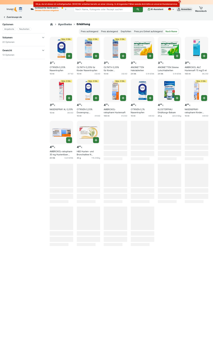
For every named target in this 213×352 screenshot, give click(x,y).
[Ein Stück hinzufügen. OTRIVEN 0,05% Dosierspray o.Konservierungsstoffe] (96, 98)
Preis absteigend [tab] (109, 31)
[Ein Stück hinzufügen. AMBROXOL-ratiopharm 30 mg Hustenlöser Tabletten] (69, 140)
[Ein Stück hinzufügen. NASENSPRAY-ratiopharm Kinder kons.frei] (204, 98)
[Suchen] (138, 9)
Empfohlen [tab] (126, 31)
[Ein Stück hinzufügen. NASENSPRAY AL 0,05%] (69, 98)
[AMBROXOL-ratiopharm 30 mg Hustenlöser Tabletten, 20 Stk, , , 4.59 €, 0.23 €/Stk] (61, 132)
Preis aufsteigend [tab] (89, 31)
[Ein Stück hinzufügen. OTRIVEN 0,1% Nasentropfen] (150, 98)
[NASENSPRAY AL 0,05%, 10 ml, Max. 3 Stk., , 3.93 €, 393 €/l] (61, 90)
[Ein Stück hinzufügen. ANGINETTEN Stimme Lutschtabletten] (177, 56)
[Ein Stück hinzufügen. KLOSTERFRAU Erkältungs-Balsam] (177, 98)
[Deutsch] (171, 9)
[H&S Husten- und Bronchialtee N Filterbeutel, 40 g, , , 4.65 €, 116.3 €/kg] (88, 132)
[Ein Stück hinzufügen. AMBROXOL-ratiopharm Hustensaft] (123, 98)
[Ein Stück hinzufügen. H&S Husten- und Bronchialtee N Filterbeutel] (96, 140)
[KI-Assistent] (155, 9)
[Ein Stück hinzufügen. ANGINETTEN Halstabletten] (150, 56)
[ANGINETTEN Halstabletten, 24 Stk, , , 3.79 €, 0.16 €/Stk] (142, 48)
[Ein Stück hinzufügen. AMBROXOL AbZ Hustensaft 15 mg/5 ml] (204, 56)
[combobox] (103, 9)
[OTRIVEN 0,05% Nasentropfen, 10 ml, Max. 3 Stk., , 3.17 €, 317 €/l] (61, 48)
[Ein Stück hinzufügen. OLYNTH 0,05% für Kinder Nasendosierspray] (123, 56)
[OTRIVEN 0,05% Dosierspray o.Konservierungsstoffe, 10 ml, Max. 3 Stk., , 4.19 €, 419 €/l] (88, 90)
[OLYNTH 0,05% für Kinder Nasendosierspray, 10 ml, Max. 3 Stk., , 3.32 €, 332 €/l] (115, 48)
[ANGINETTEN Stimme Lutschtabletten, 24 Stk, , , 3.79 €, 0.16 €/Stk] (169, 48)
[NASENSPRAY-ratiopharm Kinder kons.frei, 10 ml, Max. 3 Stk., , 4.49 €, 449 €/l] (196, 90)
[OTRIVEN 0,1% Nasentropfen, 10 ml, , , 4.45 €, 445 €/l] (142, 90)
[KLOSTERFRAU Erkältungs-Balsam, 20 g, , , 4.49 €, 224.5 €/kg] (169, 90)
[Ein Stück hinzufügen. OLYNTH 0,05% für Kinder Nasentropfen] (96, 56)
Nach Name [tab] (171, 31)
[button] (184, 9)
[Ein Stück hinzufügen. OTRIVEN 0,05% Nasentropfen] (69, 56)
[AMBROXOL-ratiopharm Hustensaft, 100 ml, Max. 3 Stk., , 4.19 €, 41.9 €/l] (115, 90)
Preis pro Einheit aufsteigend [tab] (148, 31)
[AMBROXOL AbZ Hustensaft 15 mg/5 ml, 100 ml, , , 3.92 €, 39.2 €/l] (196, 48)
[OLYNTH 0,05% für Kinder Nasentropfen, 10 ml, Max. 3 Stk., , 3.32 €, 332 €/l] (88, 48)
